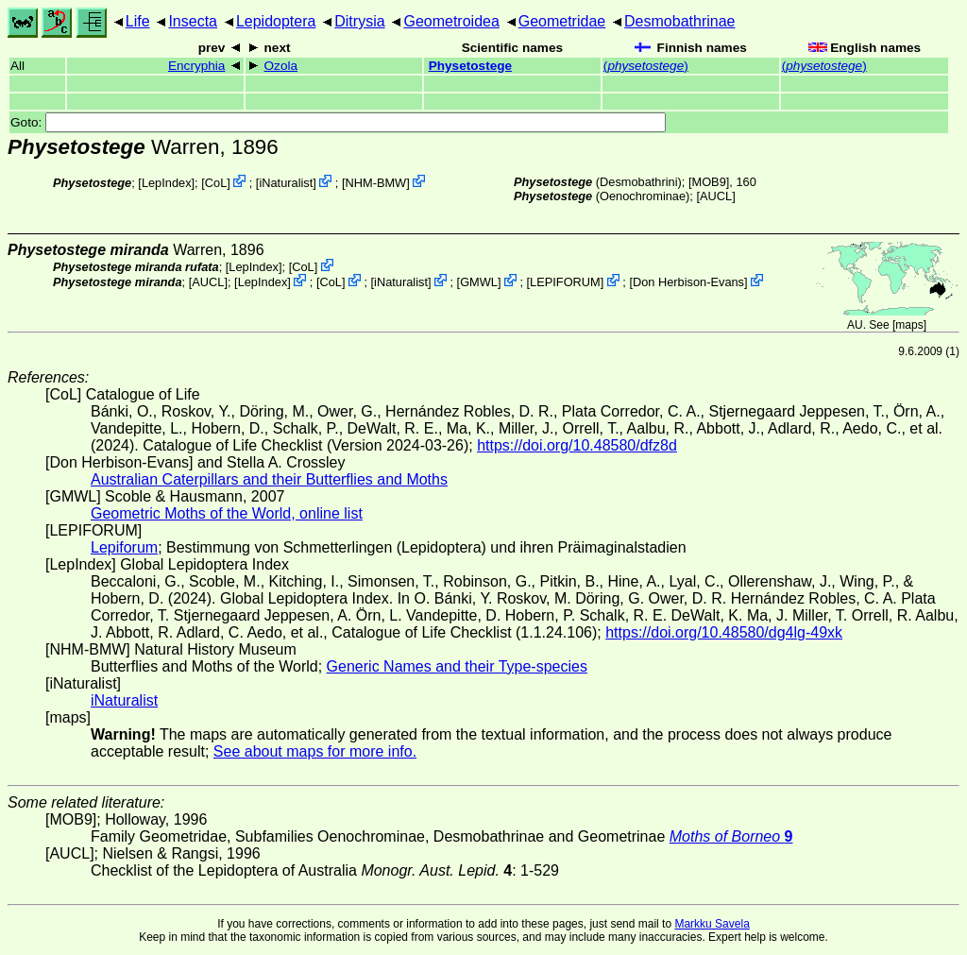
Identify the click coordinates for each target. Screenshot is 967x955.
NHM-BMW (375, 183)
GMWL (479, 282)
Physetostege (470, 66)
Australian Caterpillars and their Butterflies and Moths (269, 479)
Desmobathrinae (679, 21)
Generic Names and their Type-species (457, 666)
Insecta (192, 21)
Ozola (281, 66)
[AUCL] (715, 196)
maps (909, 325)
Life (138, 21)
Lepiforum (124, 547)
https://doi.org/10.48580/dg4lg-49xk (723, 632)
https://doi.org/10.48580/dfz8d (577, 445)
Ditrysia (359, 21)
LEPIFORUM (565, 282)
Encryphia (196, 66)
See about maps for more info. (314, 751)
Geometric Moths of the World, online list (227, 513)
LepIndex (167, 183)
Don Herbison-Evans (688, 282)
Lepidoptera (276, 21)
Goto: (338, 122)
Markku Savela (711, 923)
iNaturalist (286, 183)
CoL (216, 183)
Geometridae (562, 21)
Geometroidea (451, 21)
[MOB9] (708, 182)
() (645, 66)
